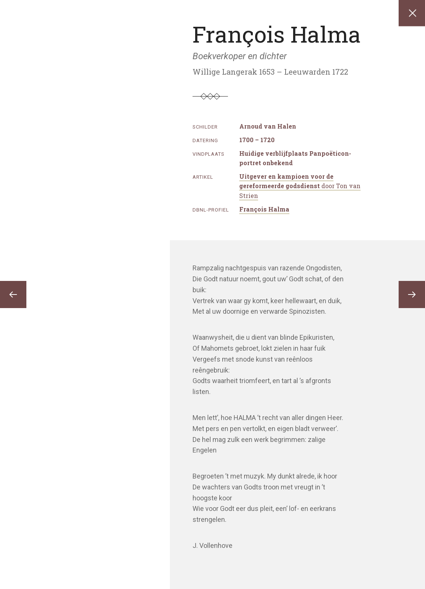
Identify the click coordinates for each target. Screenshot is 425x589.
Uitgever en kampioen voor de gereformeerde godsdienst (300, 185)
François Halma (264, 209)
